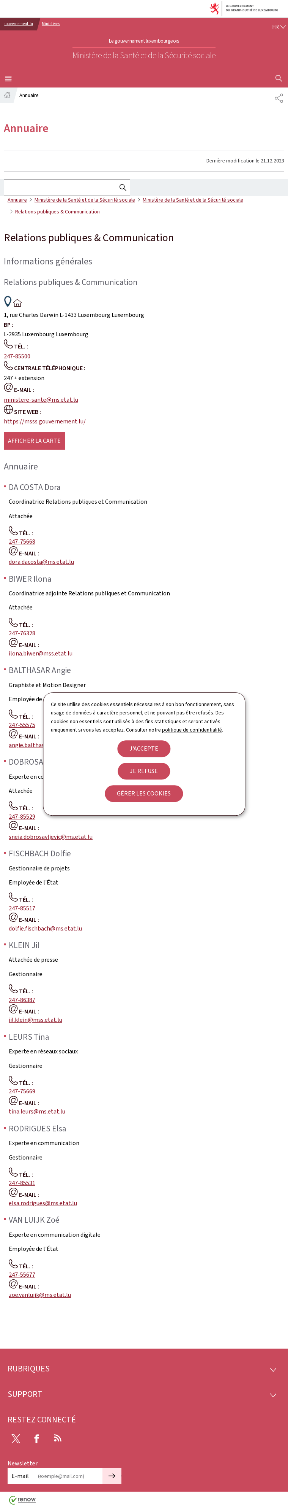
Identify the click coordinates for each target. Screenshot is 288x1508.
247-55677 (22, 1275)
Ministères (51, 24)
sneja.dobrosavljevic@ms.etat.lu (51, 837)
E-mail (20, 1476)
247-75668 (22, 542)
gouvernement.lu (18, 24)
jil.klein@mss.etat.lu (35, 1020)
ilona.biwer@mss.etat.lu (40, 653)
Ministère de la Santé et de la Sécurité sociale (85, 200)
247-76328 (22, 633)
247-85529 (22, 817)
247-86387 (22, 1000)
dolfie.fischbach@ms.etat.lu (45, 928)
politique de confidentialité (192, 729)
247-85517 (22, 908)
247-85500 (17, 356)
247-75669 (22, 1091)
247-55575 (22, 725)
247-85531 (22, 1183)
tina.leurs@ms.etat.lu (37, 1111)
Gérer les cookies (144, 793)
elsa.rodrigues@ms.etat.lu (43, 1203)
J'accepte (143, 748)
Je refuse (144, 771)
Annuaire (17, 200)
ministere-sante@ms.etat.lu (41, 400)
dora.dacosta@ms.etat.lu (41, 562)
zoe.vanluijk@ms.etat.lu (40, 1295)
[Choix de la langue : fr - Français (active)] (279, 27)
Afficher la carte (34, 441)
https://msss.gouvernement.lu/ (45, 421)
